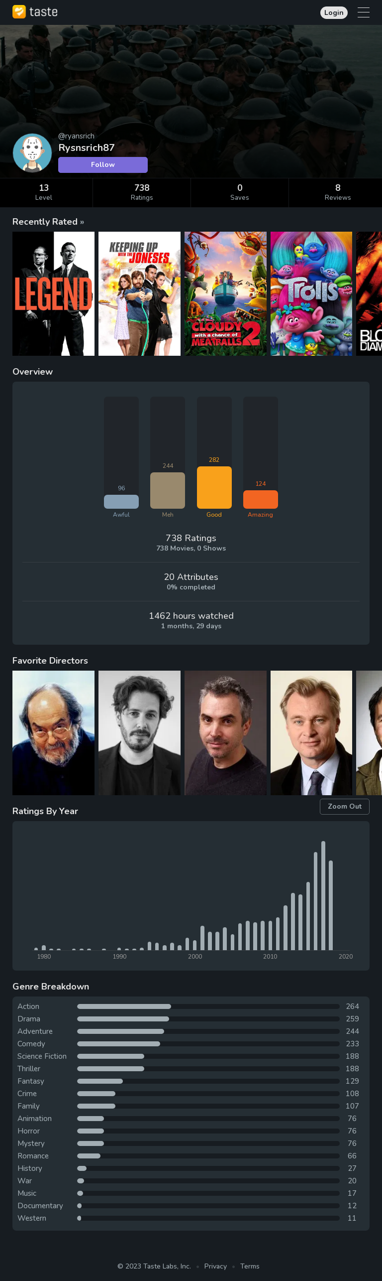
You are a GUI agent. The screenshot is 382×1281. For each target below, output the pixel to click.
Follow (103, 164)
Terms (250, 1266)
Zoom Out (345, 806)
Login (334, 12)
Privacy (215, 1266)
